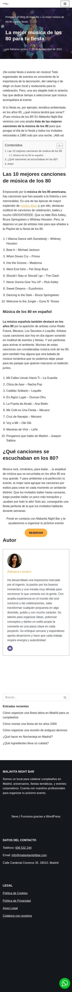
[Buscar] (32, 697)
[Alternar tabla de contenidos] (58, 146)
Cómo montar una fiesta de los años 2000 (30, 723)
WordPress (53, 816)
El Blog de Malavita (28, 17)
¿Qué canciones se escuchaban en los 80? (32, 159)
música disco (28, 205)
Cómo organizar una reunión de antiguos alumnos (35, 730)
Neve (15, 816)
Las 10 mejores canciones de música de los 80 (34, 151)
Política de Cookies (15, 893)
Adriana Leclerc (19, 49)
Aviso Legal (10, 908)
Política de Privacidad (17, 900)
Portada (9, 17)
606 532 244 (23, 847)
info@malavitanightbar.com (29, 855)
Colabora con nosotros (17, 915)
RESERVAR (36, 532)
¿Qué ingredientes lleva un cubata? (26, 743)
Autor (10, 163)
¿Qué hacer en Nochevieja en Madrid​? (28, 736)
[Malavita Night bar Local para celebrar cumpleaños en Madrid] (6, 4)
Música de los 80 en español (28, 155)
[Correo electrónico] (10, 648)
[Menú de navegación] (65, 4)
